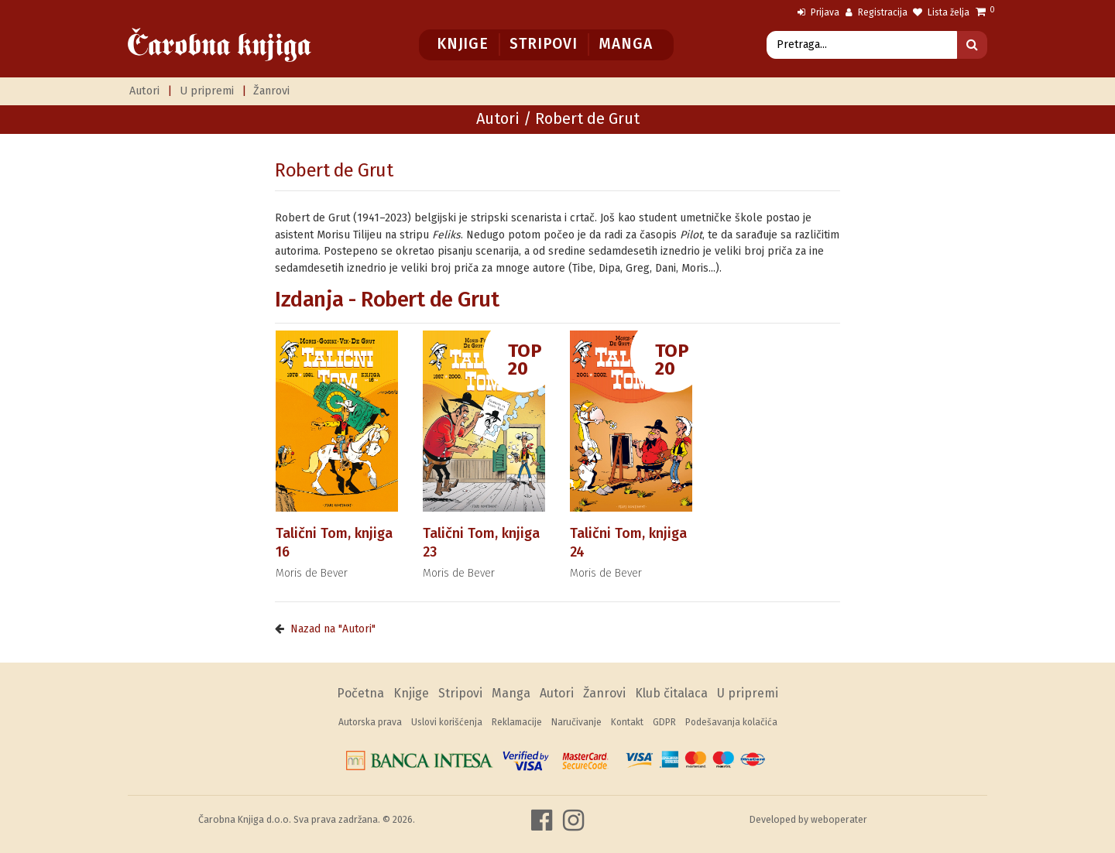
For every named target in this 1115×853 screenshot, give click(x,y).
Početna (360, 693)
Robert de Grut (334, 170)
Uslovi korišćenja (446, 722)
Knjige (463, 44)
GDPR (664, 722)
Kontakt (627, 722)
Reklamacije (517, 722)
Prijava (818, 12)
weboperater (839, 819)
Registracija (876, 12)
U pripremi (207, 91)
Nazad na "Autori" (333, 628)
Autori (144, 91)
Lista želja (941, 12)
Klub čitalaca (671, 693)
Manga (625, 44)
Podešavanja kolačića (731, 722)
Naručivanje (576, 722)
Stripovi (543, 44)
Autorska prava (370, 722)
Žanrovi (271, 91)
